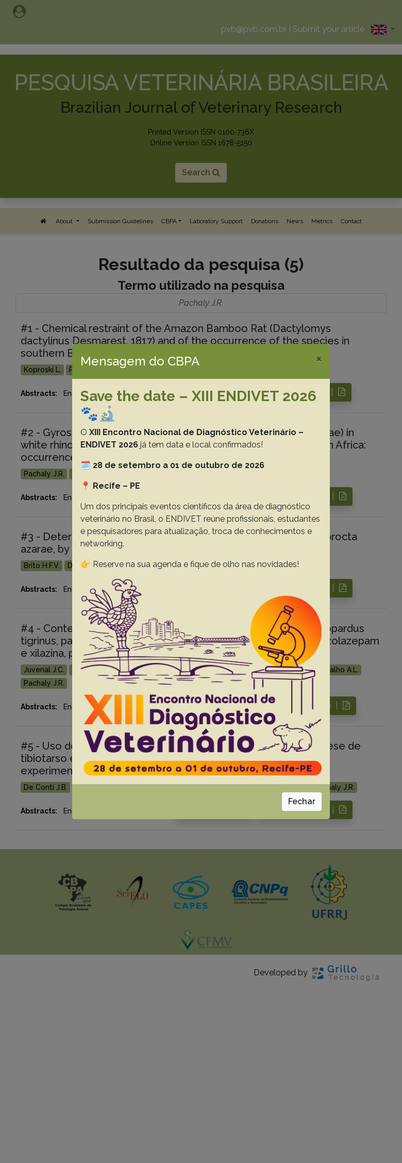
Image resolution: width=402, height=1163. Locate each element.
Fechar (301, 801)
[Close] (319, 358)
